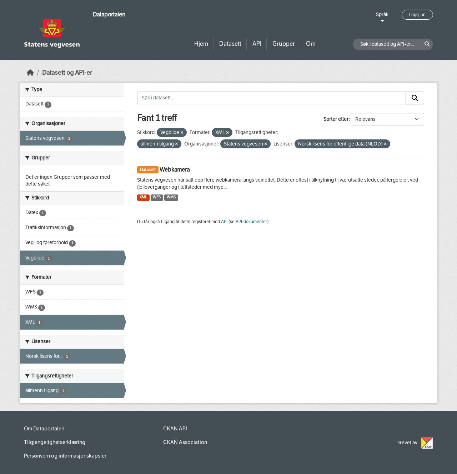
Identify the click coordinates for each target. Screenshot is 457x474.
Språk (382, 14)
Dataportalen (109, 14)
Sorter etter (335, 119)
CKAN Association (185, 442)
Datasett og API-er (67, 72)
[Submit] (415, 98)
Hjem (201, 44)
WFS (157, 197)
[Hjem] (30, 72)
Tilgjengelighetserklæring (54, 442)
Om (311, 44)
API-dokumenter (251, 221)
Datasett (230, 44)
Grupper (283, 44)
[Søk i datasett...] (271, 98)
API (256, 44)
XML (143, 197)
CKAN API (175, 428)
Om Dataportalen (44, 428)
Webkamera (175, 169)
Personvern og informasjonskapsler (65, 456)
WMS (171, 197)
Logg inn (417, 14)
